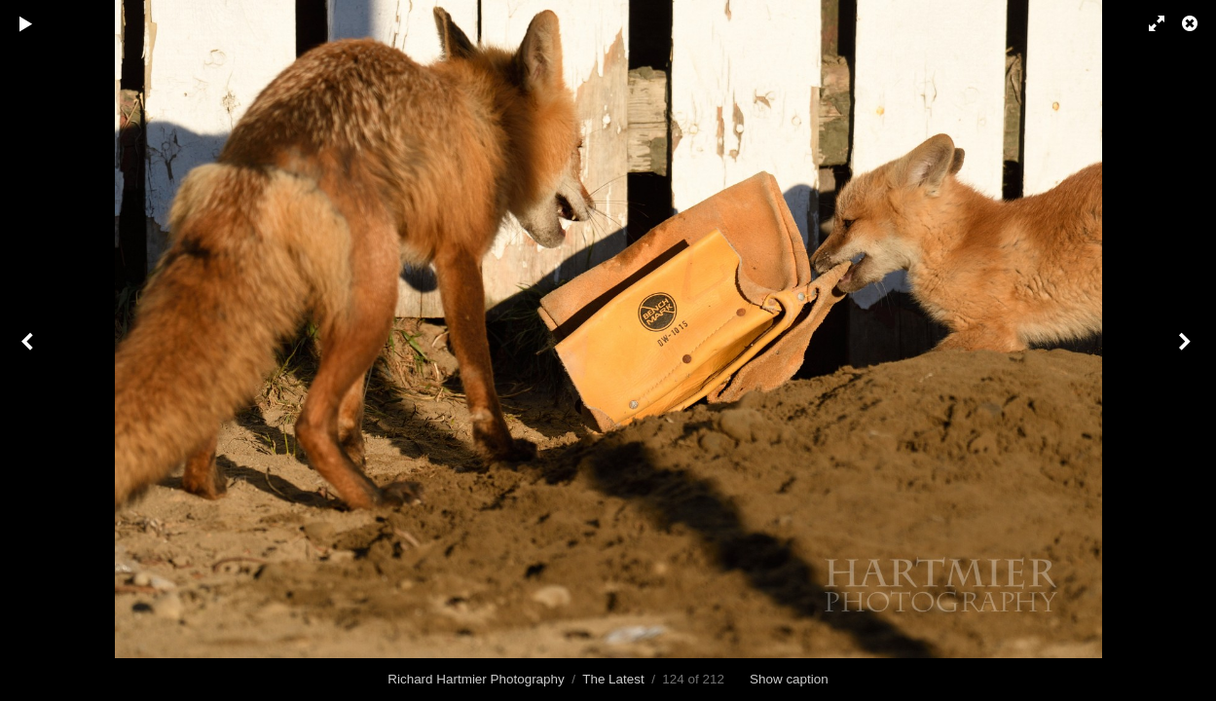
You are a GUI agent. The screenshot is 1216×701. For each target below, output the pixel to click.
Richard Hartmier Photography (476, 679)
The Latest (613, 679)
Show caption (789, 679)
